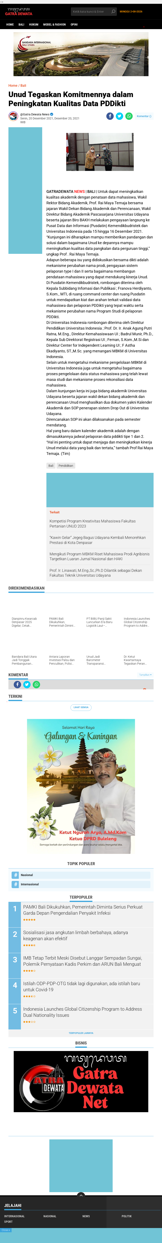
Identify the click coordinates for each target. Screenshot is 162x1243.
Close (6, 1230)
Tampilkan (145, 675)
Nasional (27, 875)
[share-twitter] (119, 116)
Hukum (33, 24)
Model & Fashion (54, 24)
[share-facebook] (110, 116)
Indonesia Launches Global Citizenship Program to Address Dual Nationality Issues (82, 1012)
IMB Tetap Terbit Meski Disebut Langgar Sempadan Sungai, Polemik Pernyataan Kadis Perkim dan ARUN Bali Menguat (82, 961)
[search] (94, 11)
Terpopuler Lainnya (81, 1033)
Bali (21, 24)
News (86, 1216)
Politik (127, 1216)
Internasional (30, 884)
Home (10, 24)
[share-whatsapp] (129, 116)
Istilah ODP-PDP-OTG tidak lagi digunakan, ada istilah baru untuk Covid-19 (81, 986)
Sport (8, 1221)
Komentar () (144, 116)
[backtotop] (81, 1196)
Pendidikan (66, 465)
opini (74, 24)
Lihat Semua (81, 707)
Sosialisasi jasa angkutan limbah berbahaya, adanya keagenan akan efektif (75, 935)
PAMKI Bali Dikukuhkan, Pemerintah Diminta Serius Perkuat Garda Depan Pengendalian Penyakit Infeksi (83, 910)
